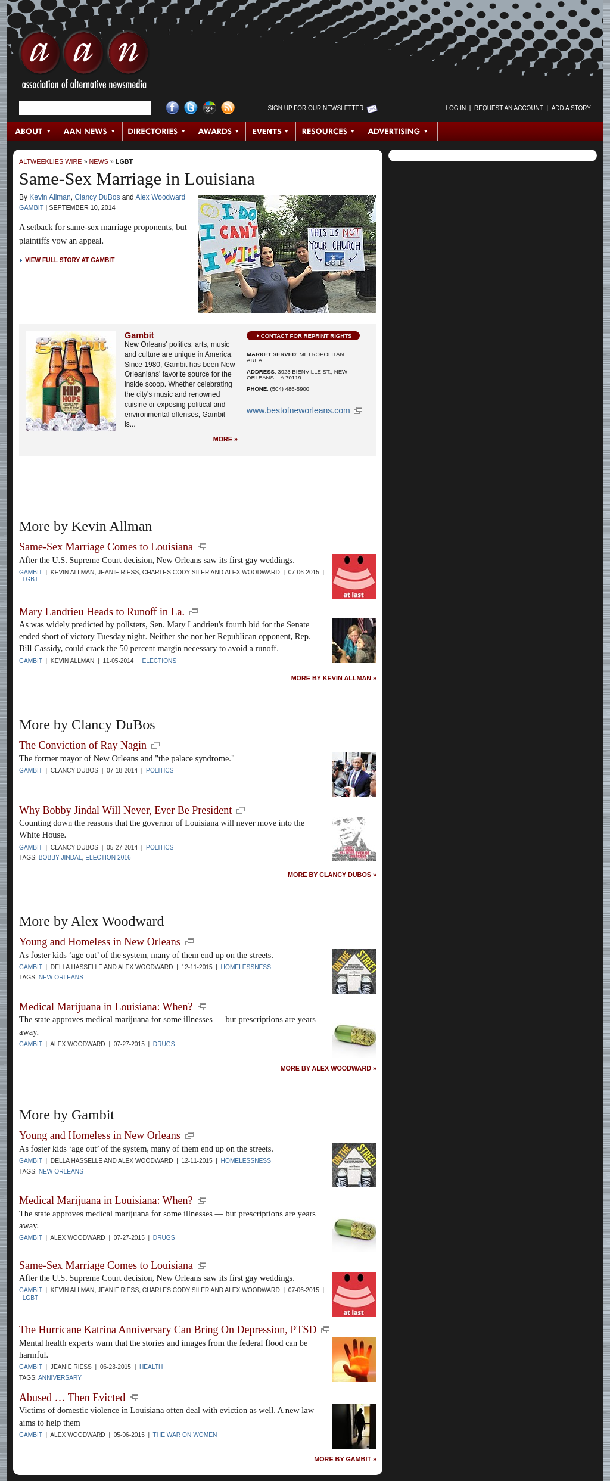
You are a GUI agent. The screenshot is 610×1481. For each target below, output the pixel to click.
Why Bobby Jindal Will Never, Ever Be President (125, 810)
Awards (218, 131)
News (98, 161)
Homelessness (246, 967)
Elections (159, 661)
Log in (456, 108)
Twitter (191, 108)
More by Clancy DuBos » (332, 875)
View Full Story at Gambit (69, 260)
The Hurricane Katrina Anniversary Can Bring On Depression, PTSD (167, 1330)
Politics (159, 770)
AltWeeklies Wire (50, 161)
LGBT (124, 161)
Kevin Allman (49, 197)
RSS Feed (228, 108)
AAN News (91, 131)
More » (225, 439)
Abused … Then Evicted (72, 1398)
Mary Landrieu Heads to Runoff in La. (102, 612)
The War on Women (185, 1435)
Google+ (209, 108)
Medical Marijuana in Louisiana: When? (106, 1007)
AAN (84, 62)
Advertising (399, 131)
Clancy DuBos (97, 197)
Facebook (172, 108)
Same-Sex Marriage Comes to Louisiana (106, 547)
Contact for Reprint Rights (306, 335)
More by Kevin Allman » (333, 678)
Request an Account (508, 108)
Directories (157, 131)
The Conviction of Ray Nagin (83, 745)
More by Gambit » (345, 1459)
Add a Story (571, 108)
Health (151, 1367)
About (33, 131)
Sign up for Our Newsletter (316, 108)
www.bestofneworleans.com (298, 410)
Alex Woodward (160, 197)
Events (271, 131)
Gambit (31, 207)
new (202, 547)
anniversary (60, 1377)
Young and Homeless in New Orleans (99, 942)
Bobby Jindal (60, 857)
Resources (329, 131)
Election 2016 (107, 857)
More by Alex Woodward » (328, 1068)
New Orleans (61, 977)
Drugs (164, 1044)
